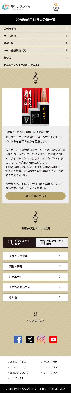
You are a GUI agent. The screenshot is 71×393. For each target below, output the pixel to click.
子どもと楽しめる (19, 287)
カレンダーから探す (55, 242)
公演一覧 (8, 43)
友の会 (7, 57)
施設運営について (19, 372)
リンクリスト (17, 378)
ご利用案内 (10, 28)
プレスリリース (18, 367)
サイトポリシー (51, 367)
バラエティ (15, 277)
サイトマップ (50, 372)
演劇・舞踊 (15, 266)
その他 (13, 297)
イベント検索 (56, 8)
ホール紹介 (10, 36)
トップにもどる (35, 320)
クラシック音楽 (18, 256)
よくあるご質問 (18, 361)
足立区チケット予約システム (20, 65)
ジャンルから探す (22, 242)
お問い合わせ (50, 361)
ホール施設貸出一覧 (15, 50)
